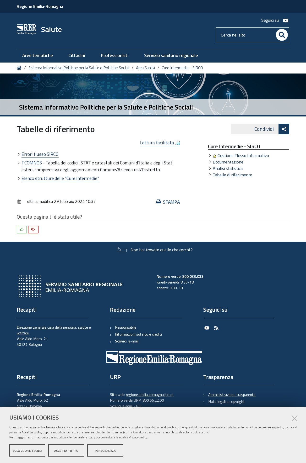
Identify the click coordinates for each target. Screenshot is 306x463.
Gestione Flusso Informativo (243, 155)
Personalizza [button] (105, 450)
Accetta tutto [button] (66, 450)
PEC (139, 406)
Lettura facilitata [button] (160, 142)
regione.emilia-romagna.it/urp (150, 394)
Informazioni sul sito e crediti (138, 334)
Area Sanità (145, 68)
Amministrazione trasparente (232, 394)
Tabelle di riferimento (232, 175)
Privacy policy (138, 437)
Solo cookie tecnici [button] (27, 450)
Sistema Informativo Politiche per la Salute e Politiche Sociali (78, 68)
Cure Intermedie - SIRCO (182, 68)
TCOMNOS (32, 162)
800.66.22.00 (153, 400)
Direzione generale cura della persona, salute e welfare (54, 330)
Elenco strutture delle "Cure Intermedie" (60, 178)
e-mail (133, 341)
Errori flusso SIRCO (40, 154)
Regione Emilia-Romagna (40, 6)
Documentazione (228, 162)
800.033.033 (192, 276)
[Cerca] (282, 35)
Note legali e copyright (226, 401)
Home (20, 68)
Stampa (168, 201)
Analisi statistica (228, 168)
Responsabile (125, 327)
